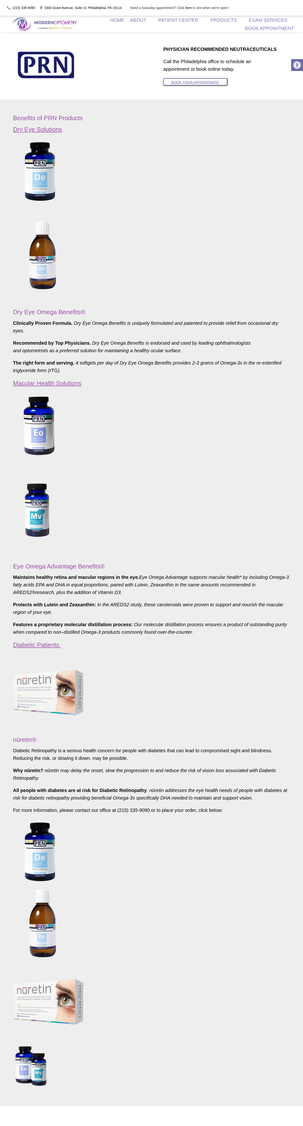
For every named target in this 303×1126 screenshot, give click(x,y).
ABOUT (137, 19)
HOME (116, 19)
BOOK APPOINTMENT (269, 28)
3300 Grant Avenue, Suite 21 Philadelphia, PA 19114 (81, 8)
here (189, 8)
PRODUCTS (222, 19)
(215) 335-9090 (21, 8)
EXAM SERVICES (267, 19)
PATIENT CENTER (177, 19)
